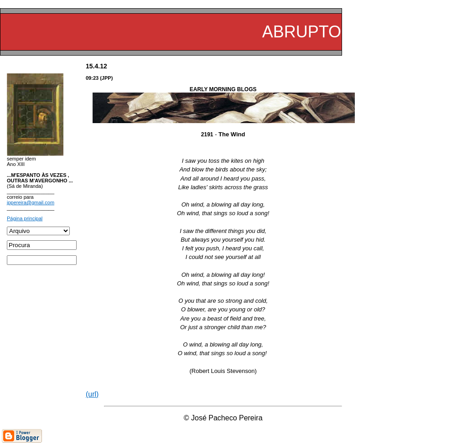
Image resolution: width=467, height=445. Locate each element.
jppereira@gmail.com (30, 202)
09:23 (92, 78)
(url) (92, 394)
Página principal (24, 218)
